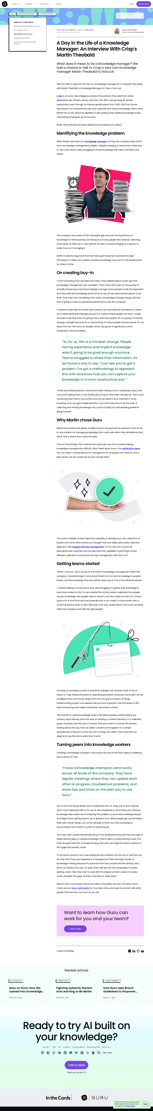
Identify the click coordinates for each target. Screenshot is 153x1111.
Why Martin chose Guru (23, 34)
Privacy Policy (130, 1106)
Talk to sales (143, 4)
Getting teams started (22, 38)
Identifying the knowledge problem (27, 26)
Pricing (58, 4)
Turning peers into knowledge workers (25, 43)
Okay (145, 1104)
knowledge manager (96, 141)
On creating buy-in (21, 30)
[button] (16, 4)
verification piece (131, 448)
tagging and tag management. (88, 546)
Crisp (59, 95)
